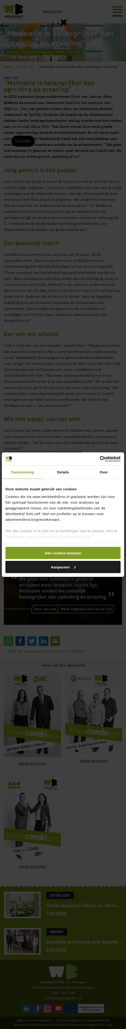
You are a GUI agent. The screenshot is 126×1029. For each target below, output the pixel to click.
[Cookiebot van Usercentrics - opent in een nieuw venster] (100, 459)
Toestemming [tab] (22, 472)
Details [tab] (63, 472)
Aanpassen (63, 567)
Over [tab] (104, 472)
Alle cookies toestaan (63, 553)
